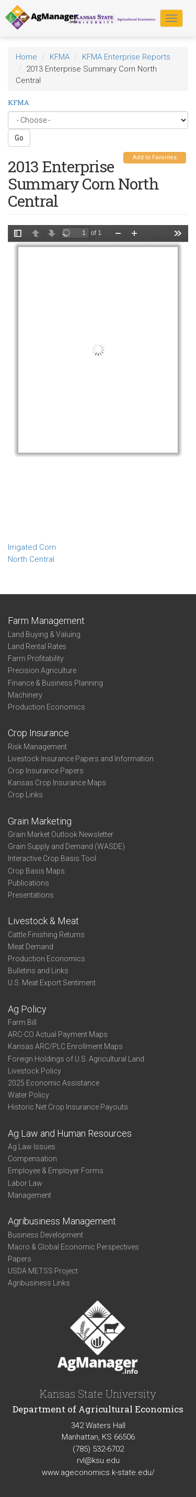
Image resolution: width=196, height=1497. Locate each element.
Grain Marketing (40, 821)
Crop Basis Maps (36, 871)
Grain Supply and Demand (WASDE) (66, 846)
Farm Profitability (36, 658)
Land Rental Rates (37, 646)
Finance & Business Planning (55, 683)
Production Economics (46, 707)
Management (29, 1195)
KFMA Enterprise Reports (126, 57)
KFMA (60, 57)
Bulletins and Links (38, 970)
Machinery (25, 695)
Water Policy (28, 1095)
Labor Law (25, 1183)
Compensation (32, 1158)
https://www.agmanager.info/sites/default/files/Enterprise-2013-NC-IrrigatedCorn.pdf (98, 381)
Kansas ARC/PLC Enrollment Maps (65, 1046)
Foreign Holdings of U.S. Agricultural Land (76, 1059)
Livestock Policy (34, 1071)
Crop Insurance (38, 732)
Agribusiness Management (62, 1221)
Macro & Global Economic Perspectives (73, 1247)
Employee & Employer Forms (55, 1170)
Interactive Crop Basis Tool (52, 858)
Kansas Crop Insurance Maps (57, 783)
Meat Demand (30, 946)
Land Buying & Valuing (44, 634)
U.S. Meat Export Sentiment (52, 983)
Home (26, 57)
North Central (31, 559)
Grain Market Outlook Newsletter (60, 834)
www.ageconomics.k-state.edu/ (98, 1472)
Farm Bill (22, 1022)
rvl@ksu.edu (98, 1460)
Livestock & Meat (43, 920)
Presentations (31, 895)
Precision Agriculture (42, 670)
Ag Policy (27, 1009)
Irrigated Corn (32, 547)
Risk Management (37, 746)
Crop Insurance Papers (46, 771)
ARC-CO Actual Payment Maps (58, 1034)
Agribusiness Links (39, 1283)
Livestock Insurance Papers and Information (81, 759)
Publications (28, 883)
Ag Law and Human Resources (70, 1133)
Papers (19, 1259)
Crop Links (25, 795)
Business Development (45, 1235)
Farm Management (46, 620)
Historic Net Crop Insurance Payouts (68, 1107)
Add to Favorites (155, 157)
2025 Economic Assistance (53, 1083)
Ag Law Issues (31, 1146)
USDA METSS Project (43, 1271)
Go (19, 138)
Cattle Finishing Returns (46, 934)
